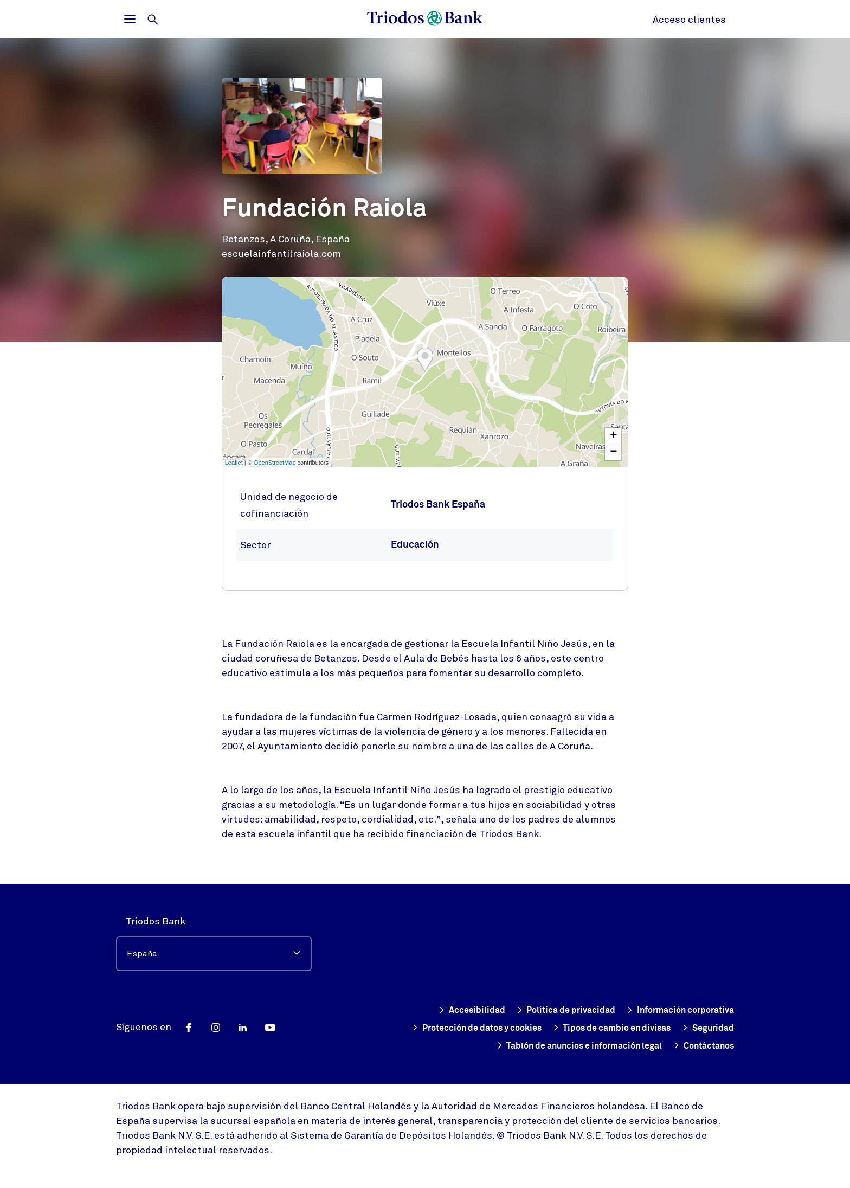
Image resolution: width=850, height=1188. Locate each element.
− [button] (613, 452)
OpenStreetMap (275, 462)
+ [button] (613, 436)
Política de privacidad (547, 1010)
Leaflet (234, 462)
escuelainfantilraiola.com (281, 254)
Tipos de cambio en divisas (667, 1027)
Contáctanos (699, 1045)
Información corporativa (673, 1010)
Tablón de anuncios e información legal (558, 1045)
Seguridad (423, 1045)
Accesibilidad (445, 1010)
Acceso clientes (689, 19)
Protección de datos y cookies (516, 1027)
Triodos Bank (155, 921)
